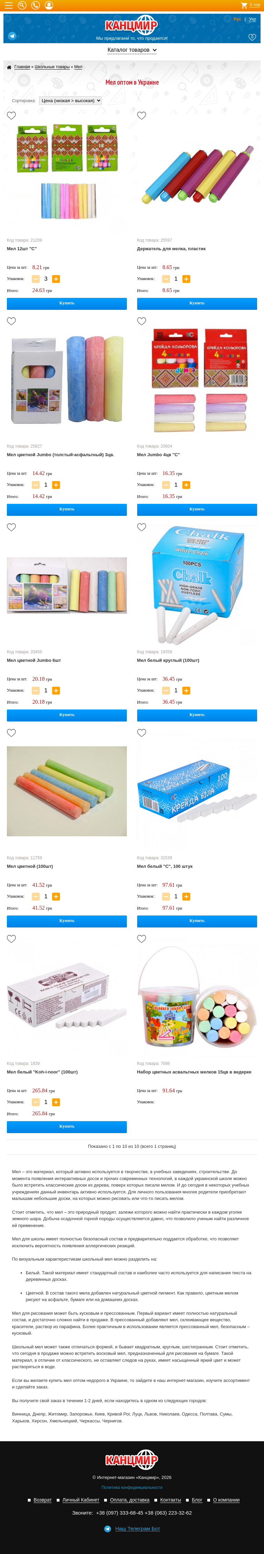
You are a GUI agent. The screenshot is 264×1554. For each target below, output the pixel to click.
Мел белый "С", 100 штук (165, 866)
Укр (252, 19)
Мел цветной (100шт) (30, 866)
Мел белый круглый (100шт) (168, 660)
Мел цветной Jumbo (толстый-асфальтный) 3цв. (60, 454)
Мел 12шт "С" (22, 248)
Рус (237, 19)
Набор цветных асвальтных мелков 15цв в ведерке (194, 1072)
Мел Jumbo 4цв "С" (158, 454)
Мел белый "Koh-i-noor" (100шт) (42, 1072)
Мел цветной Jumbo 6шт (34, 660)
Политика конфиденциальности (131, 1487)
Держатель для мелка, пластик (171, 248)
